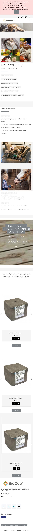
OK (16, 12)
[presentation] (0, 314)
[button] (13, 338)
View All (16, 345)
